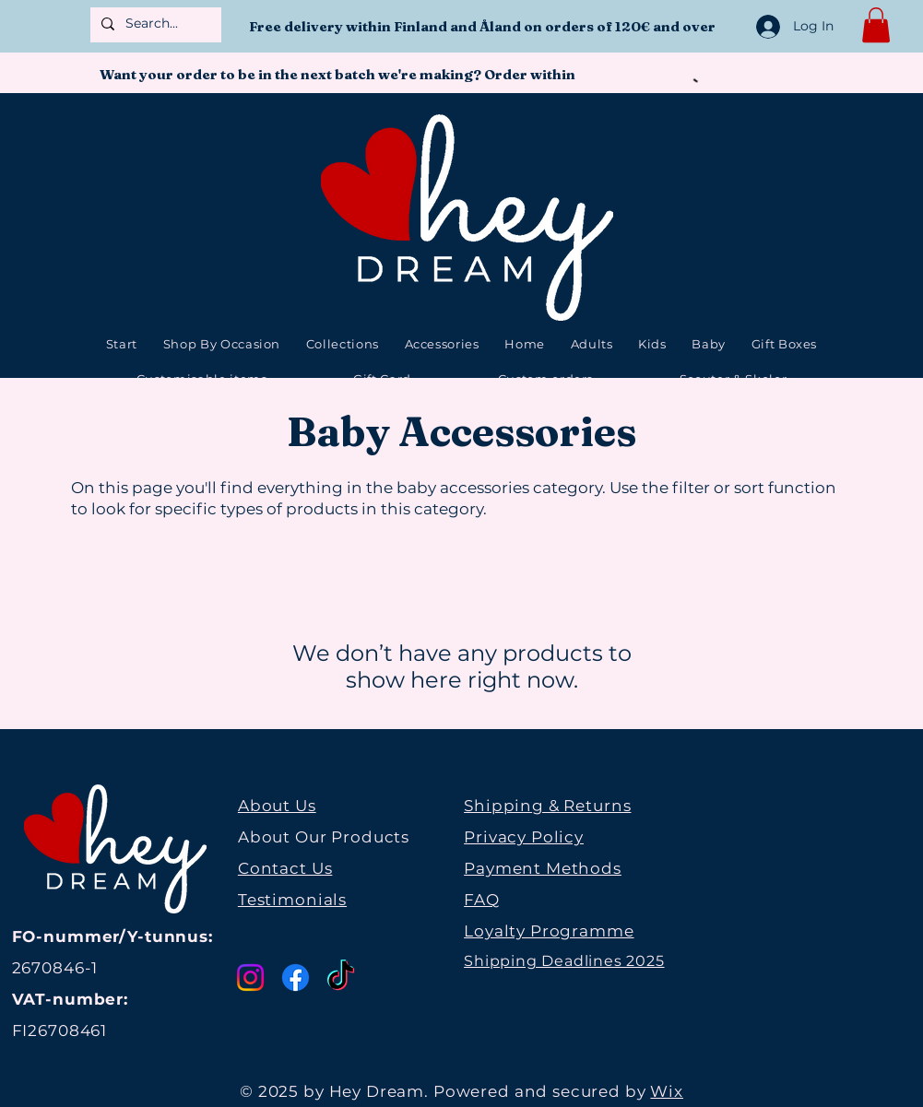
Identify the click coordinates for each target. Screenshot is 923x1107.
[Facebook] (296, 977)
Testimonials (292, 899)
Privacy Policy (524, 837)
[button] (876, 24)
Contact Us (285, 868)
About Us (277, 805)
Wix (666, 1091)
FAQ (482, 899)
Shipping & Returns (547, 805)
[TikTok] (341, 977)
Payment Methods (542, 868)
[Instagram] (250, 977)
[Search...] (154, 24)
